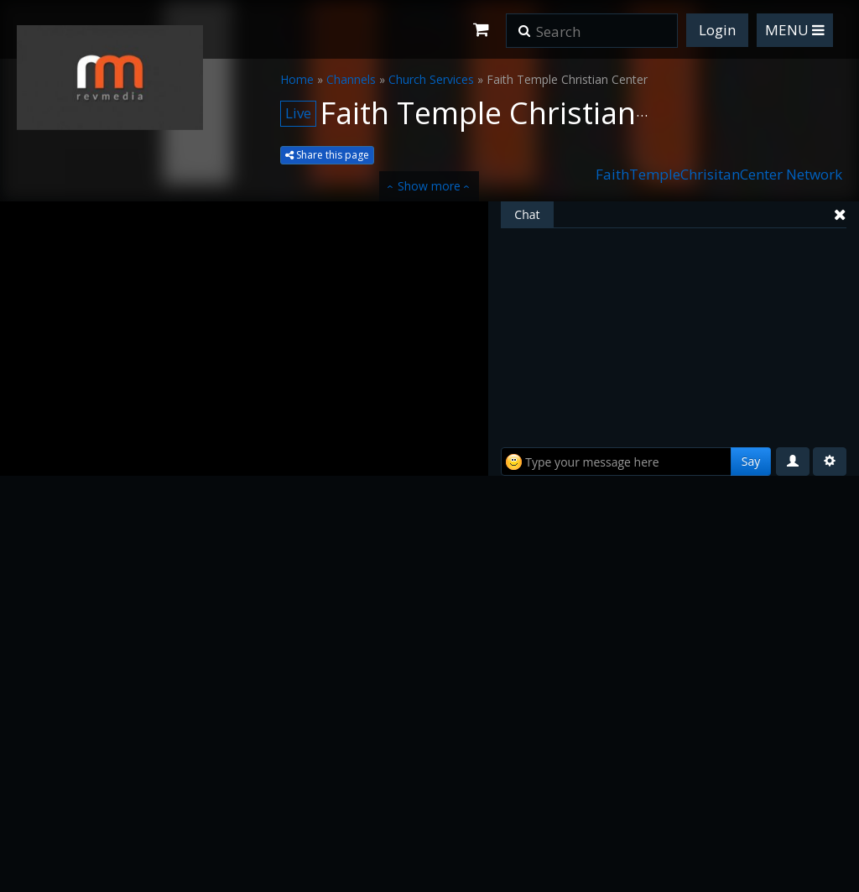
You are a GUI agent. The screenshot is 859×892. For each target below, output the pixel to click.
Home (297, 79)
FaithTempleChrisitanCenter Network (719, 174)
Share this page (327, 155)
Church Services (431, 79)
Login (717, 29)
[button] (524, 25)
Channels (351, 79)
